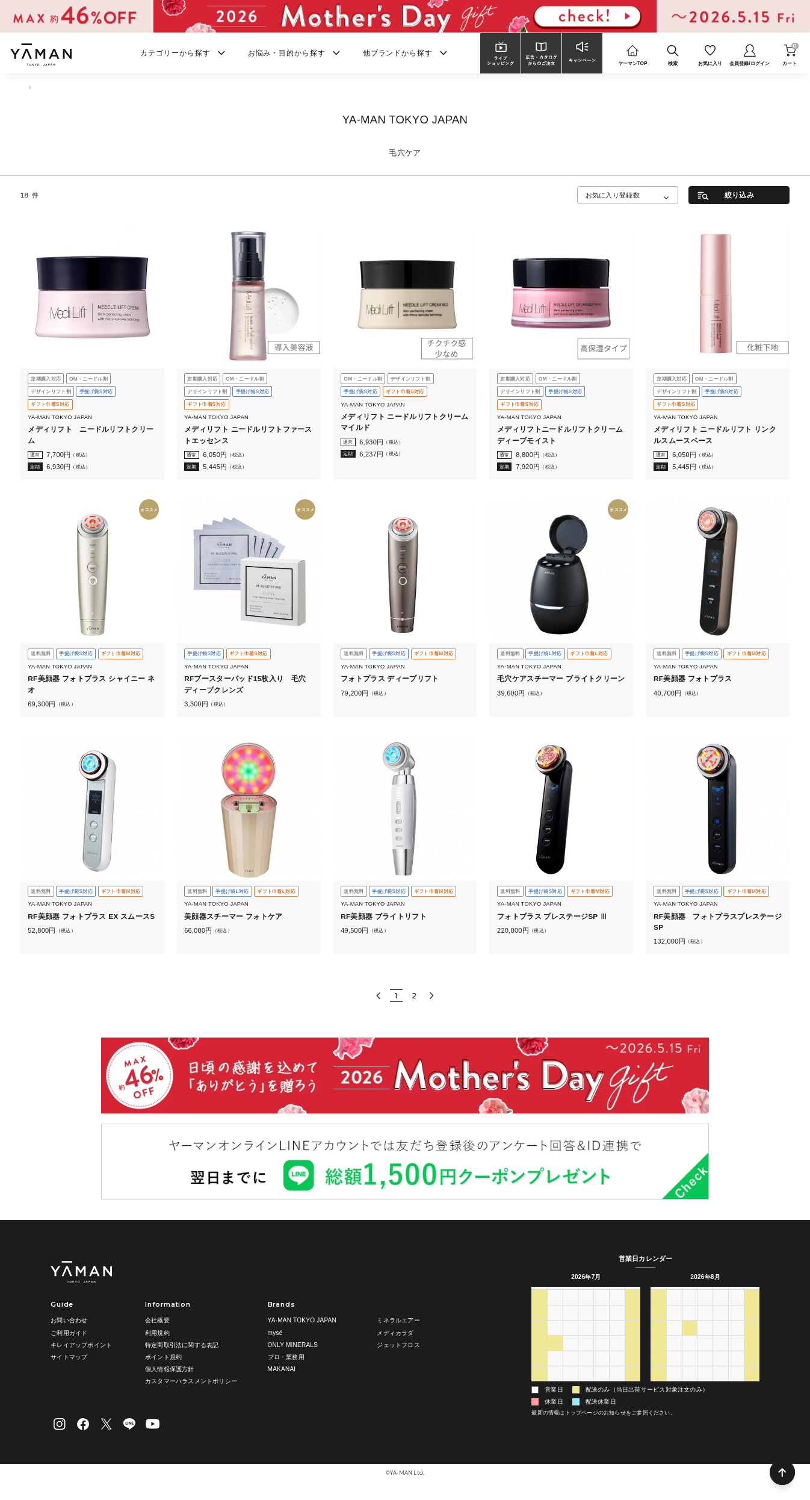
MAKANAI (282, 1369)
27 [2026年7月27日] (554, 1371)
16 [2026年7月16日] (601, 1340)
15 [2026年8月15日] (752, 1340)
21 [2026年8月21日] (736, 1356)
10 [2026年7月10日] (617, 1325)
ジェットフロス (398, 1345)
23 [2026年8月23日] (658, 1371)
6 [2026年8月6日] (602, 1386)
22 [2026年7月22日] (586, 1356)
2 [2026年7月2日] (602, 1310)
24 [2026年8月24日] (674, 1371)
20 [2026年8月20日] (721, 1356)
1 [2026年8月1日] (633, 1371)
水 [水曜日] (586, 1294)
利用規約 (157, 1333)
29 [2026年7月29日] (586, 1371)
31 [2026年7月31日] (617, 1371)
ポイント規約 (163, 1357)
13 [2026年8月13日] (721, 1340)
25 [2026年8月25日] (689, 1371)
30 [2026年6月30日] (570, 1310)
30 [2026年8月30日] (658, 1386)
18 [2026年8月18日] (689, 1356)
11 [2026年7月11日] (633, 1325)
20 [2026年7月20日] (554, 1356)
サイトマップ (69, 1357)
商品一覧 (57, 87)
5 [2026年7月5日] (539, 1325)
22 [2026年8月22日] (752, 1356)
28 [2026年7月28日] (570, 1371)
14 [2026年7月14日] (570, 1340)
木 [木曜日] (602, 1294)
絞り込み (739, 195)
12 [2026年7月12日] (539, 1340)
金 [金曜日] (617, 1294)
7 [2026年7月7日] (570, 1325)
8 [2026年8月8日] (633, 1386)
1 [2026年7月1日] (586, 1310)
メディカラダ (395, 1333)
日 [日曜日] (539, 1294)
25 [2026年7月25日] (633, 1356)
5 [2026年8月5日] (586, 1386)
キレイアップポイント (81, 1345)
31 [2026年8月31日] (674, 1386)
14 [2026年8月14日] (736, 1340)
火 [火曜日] (570, 1294)
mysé (275, 1333)
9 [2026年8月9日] (658, 1340)
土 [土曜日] (632, 1294)
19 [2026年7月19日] (539, 1356)
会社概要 (157, 1320)
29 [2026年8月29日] (752, 1371)
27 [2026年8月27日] (721, 1371)
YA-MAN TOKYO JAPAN (302, 1320)
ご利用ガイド (69, 1333)
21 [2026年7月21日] (570, 1356)
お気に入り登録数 (613, 195)
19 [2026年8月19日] (705, 1356)
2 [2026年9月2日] (705, 1386)
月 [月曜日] (555, 1294)
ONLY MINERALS (293, 1345)
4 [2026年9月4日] (736, 1386)
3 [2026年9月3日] (721, 1386)
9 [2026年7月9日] (602, 1325)
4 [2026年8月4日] (570, 1386)
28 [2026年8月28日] (736, 1371)
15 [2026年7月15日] (586, 1340)
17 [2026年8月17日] (674, 1356)
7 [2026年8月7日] (617, 1386)
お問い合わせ (69, 1320)
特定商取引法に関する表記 (182, 1345)
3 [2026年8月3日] (555, 1386)
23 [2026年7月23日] (601, 1356)
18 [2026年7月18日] (633, 1340)
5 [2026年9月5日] (752, 1386)
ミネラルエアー (398, 1320)
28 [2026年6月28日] (539, 1310)
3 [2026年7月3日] (617, 1310)
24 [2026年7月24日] (617, 1356)
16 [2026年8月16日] (658, 1356)
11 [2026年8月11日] (689, 1340)
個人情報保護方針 (169, 1369)
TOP (25, 87)
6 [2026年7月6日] (555, 1325)
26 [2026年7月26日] (539, 1371)
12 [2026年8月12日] (705, 1340)
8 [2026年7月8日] (586, 1325)
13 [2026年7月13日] (554, 1340)
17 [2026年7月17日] (617, 1340)
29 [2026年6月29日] (554, 1310)
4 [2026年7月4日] (633, 1310)
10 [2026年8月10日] (674, 1340)
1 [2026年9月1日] (689, 1386)
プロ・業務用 (286, 1357)
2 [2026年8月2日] (539, 1386)
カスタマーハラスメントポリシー (191, 1381)
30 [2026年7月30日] (601, 1371)
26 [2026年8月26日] (705, 1371)
